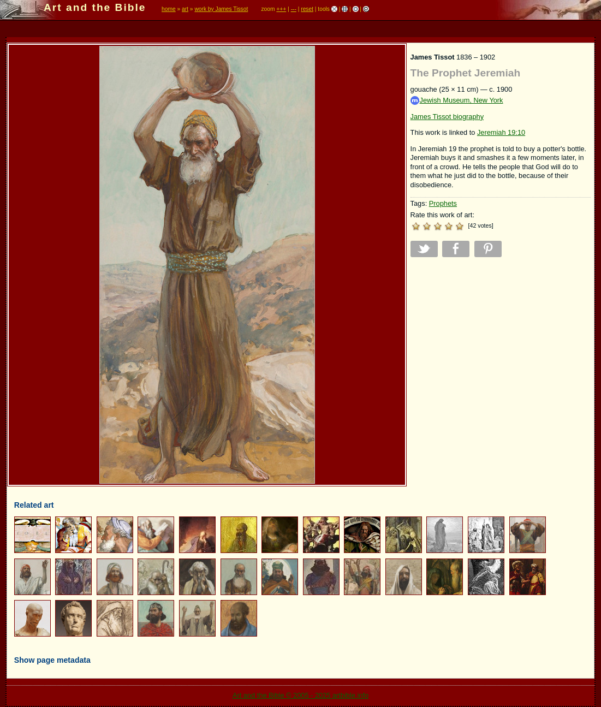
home (169, 9)
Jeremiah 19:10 (501, 132)
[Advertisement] (500, 342)
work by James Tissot (221, 9)
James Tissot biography (447, 116)
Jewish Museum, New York (456, 100)
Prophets (443, 203)
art (185, 9)
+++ (281, 9)
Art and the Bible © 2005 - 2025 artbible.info (300, 695)
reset (307, 9)
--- (293, 9)
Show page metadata (52, 660)
